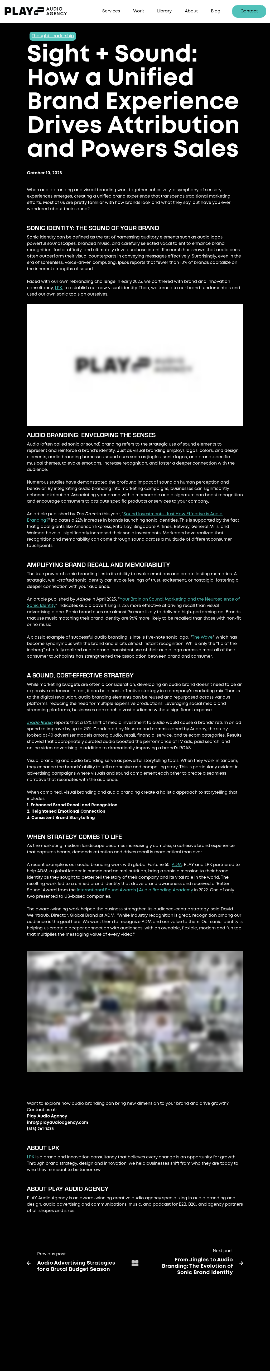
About (191, 11)
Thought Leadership (53, 36)
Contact (249, 11)
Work (138, 11)
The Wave (202, 637)
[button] (111, 11)
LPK (58, 288)
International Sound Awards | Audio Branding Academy (135, 890)
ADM (177, 865)
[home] (43, 11)
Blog (215, 11)
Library (164, 11)
